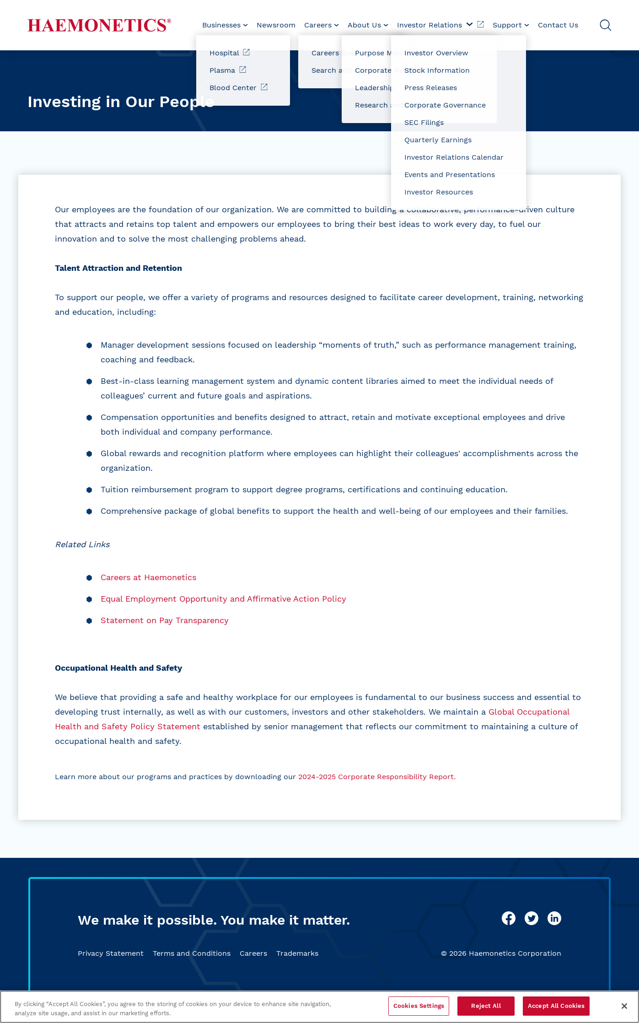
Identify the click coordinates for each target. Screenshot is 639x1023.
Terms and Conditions (192, 953)
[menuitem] (225, 25)
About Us (368, 25)
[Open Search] (605, 25)
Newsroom (276, 25)
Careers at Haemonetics (148, 577)
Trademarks (297, 953)
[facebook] (508, 918)
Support (511, 25)
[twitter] (531, 918)
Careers (253, 953)
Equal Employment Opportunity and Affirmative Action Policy (223, 598)
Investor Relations (440, 25)
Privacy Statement (111, 953)
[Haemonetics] (99, 25)
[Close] (624, 1006)
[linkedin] (554, 918)
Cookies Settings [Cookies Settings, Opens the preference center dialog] (418, 1005)
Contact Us (558, 25)
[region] (319, 1007)
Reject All (485, 1005)
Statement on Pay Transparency (165, 620)
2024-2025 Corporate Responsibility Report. (377, 776)
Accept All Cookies (556, 1005)
